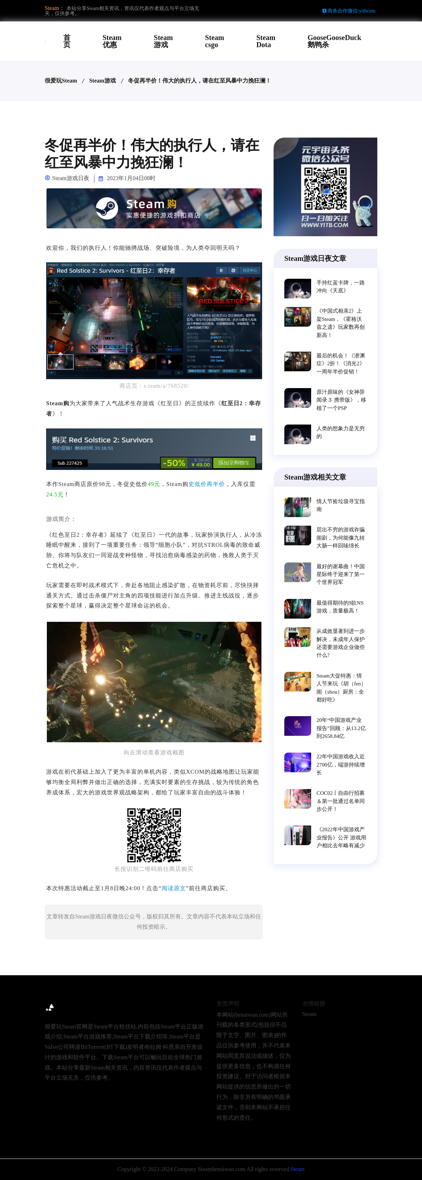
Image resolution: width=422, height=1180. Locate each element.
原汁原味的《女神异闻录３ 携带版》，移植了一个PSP (341, 399)
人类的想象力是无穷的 (340, 433)
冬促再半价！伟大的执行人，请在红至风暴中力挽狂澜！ (199, 81)
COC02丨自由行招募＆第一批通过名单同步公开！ (340, 802)
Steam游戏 (163, 41)
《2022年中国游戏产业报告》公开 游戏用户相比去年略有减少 (341, 839)
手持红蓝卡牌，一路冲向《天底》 (340, 287)
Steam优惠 (112, 41)
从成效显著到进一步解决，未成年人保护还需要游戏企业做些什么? (340, 644)
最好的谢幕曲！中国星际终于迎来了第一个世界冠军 (340, 574)
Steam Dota (265, 41)
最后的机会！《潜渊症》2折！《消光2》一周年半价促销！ (340, 363)
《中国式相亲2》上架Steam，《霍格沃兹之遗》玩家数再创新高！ (340, 322)
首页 (66, 41)
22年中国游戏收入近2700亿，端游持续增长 (340, 765)
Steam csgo (214, 41)
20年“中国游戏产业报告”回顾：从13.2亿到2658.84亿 (341, 729)
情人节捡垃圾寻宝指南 (340, 506)
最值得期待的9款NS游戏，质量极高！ (340, 608)
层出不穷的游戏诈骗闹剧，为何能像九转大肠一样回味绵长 (340, 538)
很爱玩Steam (61, 81)
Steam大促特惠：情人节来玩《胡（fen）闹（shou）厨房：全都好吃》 (341, 688)
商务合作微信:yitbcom (349, 11)
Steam (309, 1014)
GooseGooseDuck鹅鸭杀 (334, 41)
